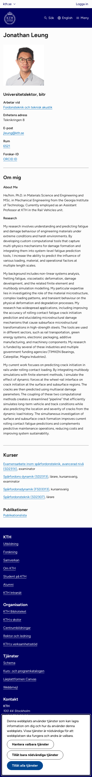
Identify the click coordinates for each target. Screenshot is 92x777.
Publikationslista (15, 515)
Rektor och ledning (17, 636)
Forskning (10, 552)
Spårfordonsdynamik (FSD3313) (26, 489)
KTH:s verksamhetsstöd (20, 644)
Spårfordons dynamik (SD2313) (25, 476)
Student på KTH (14, 576)
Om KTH (9, 568)
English (67, 18)
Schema (9, 663)
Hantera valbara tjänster (30, 744)
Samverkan (11, 560)
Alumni (8, 584)
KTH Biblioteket (14, 611)
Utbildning (10, 544)
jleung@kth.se (13, 133)
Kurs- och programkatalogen (23, 671)
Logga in (82, 4)
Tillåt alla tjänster (25, 765)
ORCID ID (10, 159)
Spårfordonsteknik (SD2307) (24, 497)
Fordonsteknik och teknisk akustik (27, 107)
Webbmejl (10, 687)
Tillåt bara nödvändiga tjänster (35, 755)
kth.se (7, 4)
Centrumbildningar (17, 628)
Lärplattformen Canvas (19, 679)
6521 (6, 146)
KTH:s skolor (12, 620)
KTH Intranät (12, 593)
